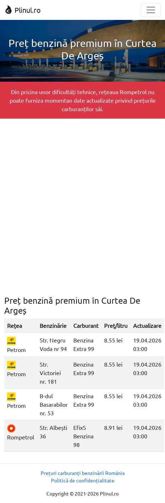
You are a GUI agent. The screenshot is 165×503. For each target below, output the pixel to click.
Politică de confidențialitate (82, 480)
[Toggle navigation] (151, 10)
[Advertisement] (82, 207)
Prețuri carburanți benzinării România (83, 473)
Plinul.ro (22, 9)
